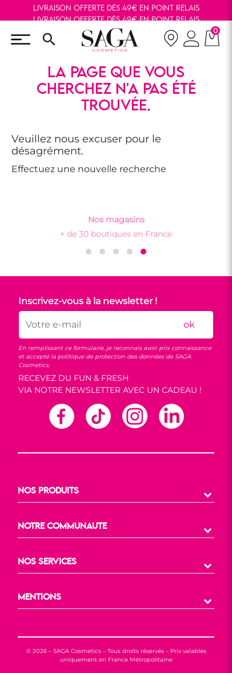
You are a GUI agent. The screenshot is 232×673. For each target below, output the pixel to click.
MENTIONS (39, 598)
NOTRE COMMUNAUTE (62, 527)
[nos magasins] (171, 39)
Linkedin (171, 415)
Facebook (61, 415)
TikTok (97, 415)
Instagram (134, 415)
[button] (88, 251)
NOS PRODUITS (48, 491)
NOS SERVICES (47, 562)
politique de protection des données (111, 356)
